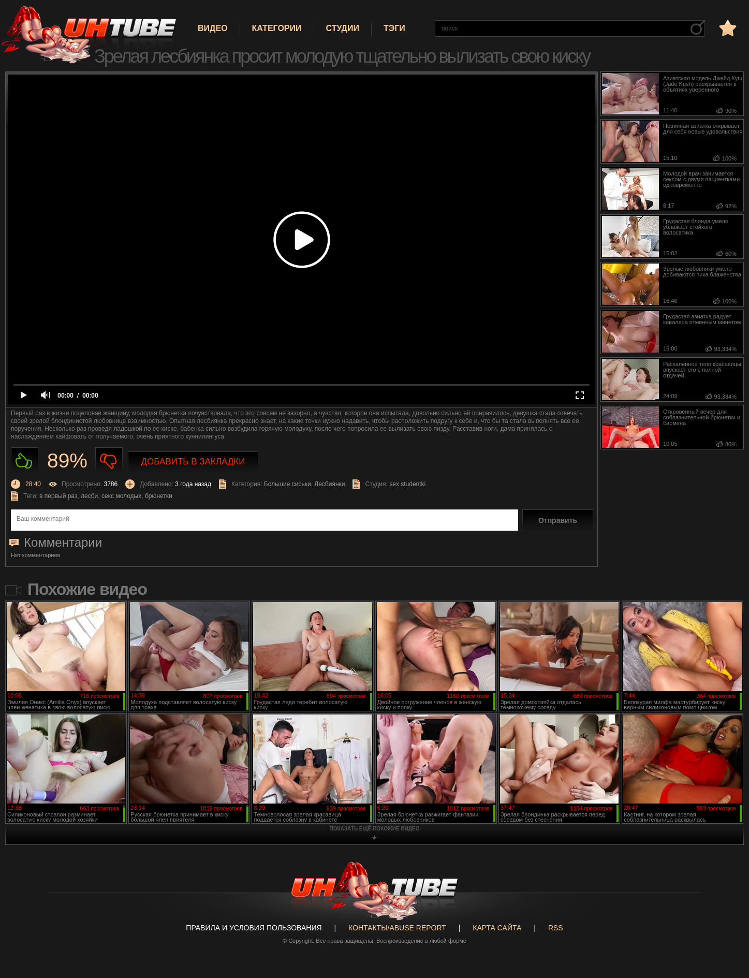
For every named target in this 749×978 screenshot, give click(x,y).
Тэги (394, 28)
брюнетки (158, 496)
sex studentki (407, 484)
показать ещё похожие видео (375, 828)
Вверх (726, 920)
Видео (213, 28)
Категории (277, 28)
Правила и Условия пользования (253, 928)
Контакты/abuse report (397, 928)
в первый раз (58, 496)
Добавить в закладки (193, 461)
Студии (342, 28)
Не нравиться (109, 461)
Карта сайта (497, 928)
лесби (89, 496)
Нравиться (24, 461)
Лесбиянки (329, 484)
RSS (555, 928)
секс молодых (121, 496)
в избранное (727, 27)
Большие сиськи (287, 484)
